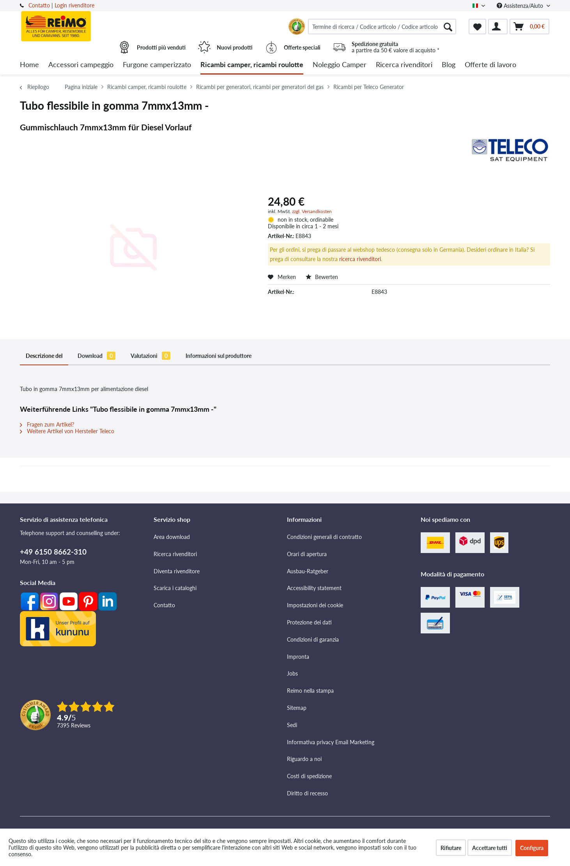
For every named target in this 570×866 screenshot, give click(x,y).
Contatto (39, 5)
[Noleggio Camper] (339, 65)
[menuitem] (382, 26)
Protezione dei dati (309, 622)
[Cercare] (448, 26)
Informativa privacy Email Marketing (330, 742)
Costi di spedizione (309, 776)
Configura (531, 848)
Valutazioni (150, 356)
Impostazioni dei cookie (315, 605)
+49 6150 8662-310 (53, 551)
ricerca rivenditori (360, 259)
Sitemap (296, 707)
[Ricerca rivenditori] (404, 65)
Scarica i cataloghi (175, 588)
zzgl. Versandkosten (312, 211)
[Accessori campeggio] (80, 65)
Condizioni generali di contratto (324, 536)
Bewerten (322, 277)
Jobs (292, 673)
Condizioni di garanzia (313, 639)
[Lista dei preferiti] (477, 26)
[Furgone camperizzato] (157, 65)
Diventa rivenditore (177, 571)
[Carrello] (529, 26)
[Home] (29, 65)
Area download (172, 536)
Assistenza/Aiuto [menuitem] (521, 5)
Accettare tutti (489, 848)
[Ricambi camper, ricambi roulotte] (251, 65)
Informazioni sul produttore (218, 355)
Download (96, 356)
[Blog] (448, 65)
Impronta (298, 656)
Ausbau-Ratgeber (307, 571)
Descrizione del (44, 355)
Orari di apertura (307, 554)
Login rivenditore (74, 5)
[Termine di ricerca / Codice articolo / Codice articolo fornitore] (382, 26)
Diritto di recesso (307, 793)
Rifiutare (451, 848)
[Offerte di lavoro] (490, 65)
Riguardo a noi (304, 759)
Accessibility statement (314, 588)
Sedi (292, 725)
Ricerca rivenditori (175, 554)
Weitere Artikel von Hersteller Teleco (67, 431)
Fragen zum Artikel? (47, 424)
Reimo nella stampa (310, 690)
